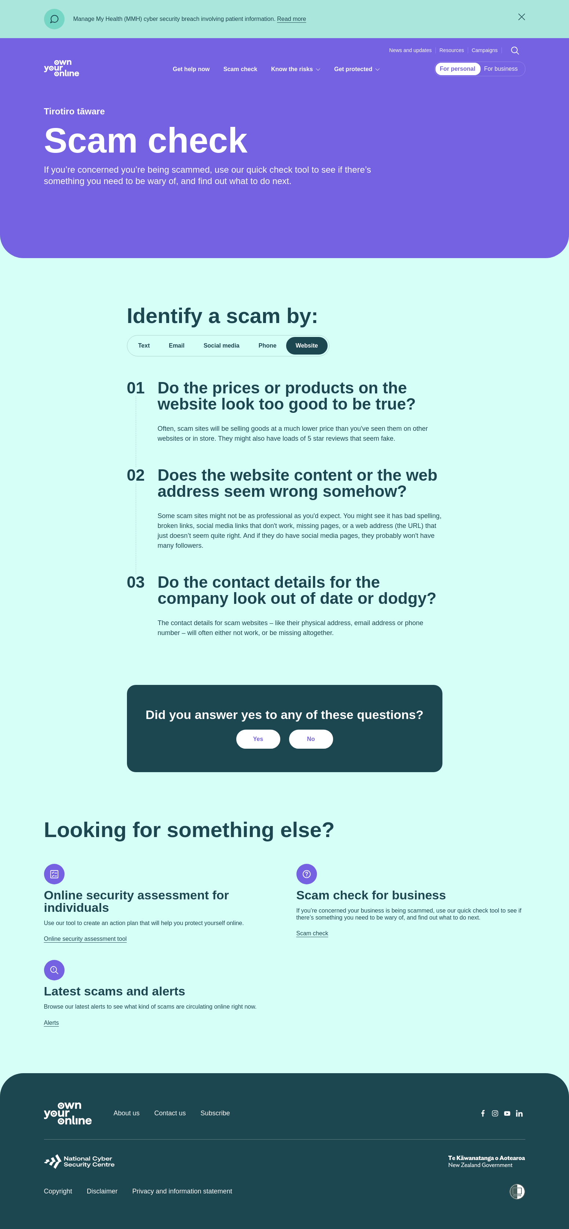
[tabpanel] (284, 564)
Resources (451, 50)
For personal (457, 69)
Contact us (170, 1113)
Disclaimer (102, 1191)
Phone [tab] (268, 345)
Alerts (51, 1023)
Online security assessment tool (85, 939)
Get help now (191, 69)
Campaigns (485, 50)
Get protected (360, 71)
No (311, 739)
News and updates (410, 50)
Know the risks (298, 71)
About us (127, 1113)
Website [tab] (307, 345)
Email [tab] (177, 345)
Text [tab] (144, 345)
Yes (258, 739)
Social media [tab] (222, 345)
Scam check (240, 69)
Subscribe (215, 1113)
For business (501, 69)
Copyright (58, 1191)
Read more (291, 19)
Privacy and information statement (182, 1191)
